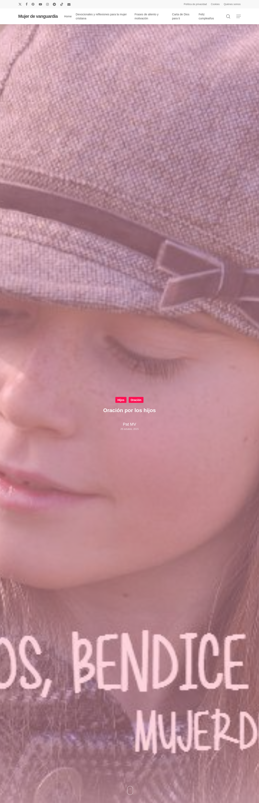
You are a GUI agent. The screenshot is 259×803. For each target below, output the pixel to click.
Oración (136, 400)
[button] (238, 16)
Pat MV (129, 424)
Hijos (120, 400)
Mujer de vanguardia (38, 16)
